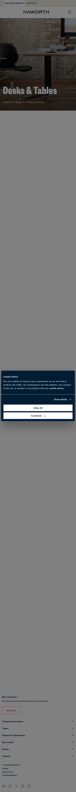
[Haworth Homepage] (36, 12)
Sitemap (5, 768)
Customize (38, 416)
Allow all (38, 408)
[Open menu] (4, 12)
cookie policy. (56, 388)
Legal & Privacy (7, 771)
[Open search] (70, 12)
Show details (60, 399)
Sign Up (11, 710)
